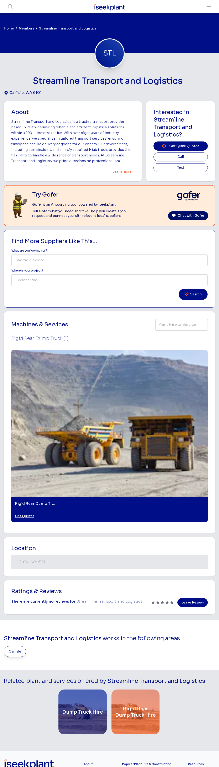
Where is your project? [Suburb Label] (27, 270)
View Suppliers (94, 681)
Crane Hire (129, 692)
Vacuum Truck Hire (165, 716)
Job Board (195, 661)
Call (180, 157)
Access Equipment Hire (133, 673)
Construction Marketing (197, 708)
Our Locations (93, 687)
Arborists (164, 691)
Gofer (88, 717)
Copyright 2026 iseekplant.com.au (107, 757)
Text (180, 168)
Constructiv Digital (97, 700)
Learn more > (124, 172)
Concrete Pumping (129, 683)
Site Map (177, 757)
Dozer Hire (129, 698)
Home (9, 28)
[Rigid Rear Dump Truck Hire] (135, 601)
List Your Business (29, 695)
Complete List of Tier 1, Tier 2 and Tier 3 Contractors (201, 695)
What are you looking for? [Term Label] (29, 250)
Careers (89, 723)
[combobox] (109, 260)
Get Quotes (24, 405)
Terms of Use (43, 757)
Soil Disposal (167, 735)
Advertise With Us (96, 694)
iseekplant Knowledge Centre (201, 718)
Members (26, 28)
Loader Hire (166, 665)
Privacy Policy (67, 757)
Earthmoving (166, 671)
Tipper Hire (165, 684)
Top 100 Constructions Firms (198, 681)
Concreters (166, 697)
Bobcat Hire (130, 665)
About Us (90, 668)
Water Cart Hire (133, 711)
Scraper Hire (166, 678)
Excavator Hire (132, 705)
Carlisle (15, 541)
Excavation (129, 731)
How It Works (93, 674)
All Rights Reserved (151, 757)
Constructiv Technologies (93, 709)
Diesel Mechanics (165, 706)
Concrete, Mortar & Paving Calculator (201, 738)
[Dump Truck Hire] (82, 601)
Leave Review (192, 492)
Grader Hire (130, 718)
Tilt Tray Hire (130, 724)
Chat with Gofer (188, 216)
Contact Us (92, 730)
